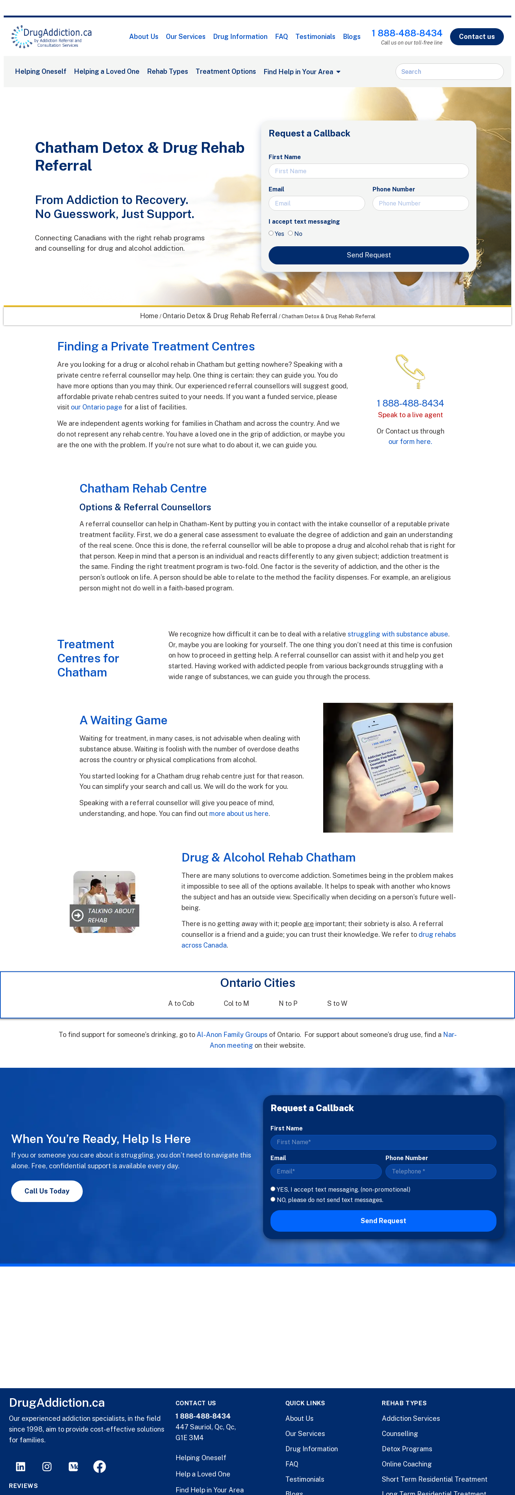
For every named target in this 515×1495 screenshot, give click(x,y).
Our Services (186, 36)
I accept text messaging (304, 221)
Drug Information (240, 36)
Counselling (400, 1434)
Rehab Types (167, 71)
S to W (337, 1003)
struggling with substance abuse (398, 634)
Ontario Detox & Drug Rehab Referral (220, 316)
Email (276, 189)
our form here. (410, 441)
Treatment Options (226, 71)
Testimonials (315, 36)
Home (149, 316)
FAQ (281, 36)
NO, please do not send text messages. (330, 1199)
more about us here (239, 813)
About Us (143, 36)
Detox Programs (407, 1449)
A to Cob (181, 1003)
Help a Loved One (203, 1474)
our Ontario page (96, 407)
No (298, 233)
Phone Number (394, 189)
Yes (279, 233)
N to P (288, 1003)
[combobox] (450, 71)
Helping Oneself (40, 71)
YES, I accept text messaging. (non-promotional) (343, 1189)
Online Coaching (407, 1464)
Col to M (236, 1003)
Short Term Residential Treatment (435, 1479)
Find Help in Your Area (210, 1490)
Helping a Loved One (107, 71)
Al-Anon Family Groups (232, 1034)
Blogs (352, 36)
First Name (285, 157)
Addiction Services (411, 1418)
